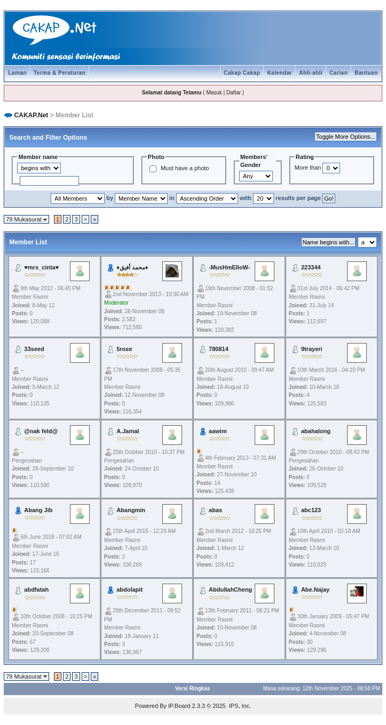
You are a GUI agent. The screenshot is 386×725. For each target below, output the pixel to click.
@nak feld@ (41, 431)
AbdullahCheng (230, 589)
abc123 (311, 510)
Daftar (233, 92)
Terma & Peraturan (59, 73)
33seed (34, 349)
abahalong (315, 431)
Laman (17, 73)
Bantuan (366, 73)
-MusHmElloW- (229, 267)
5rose (124, 349)
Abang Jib (38, 510)
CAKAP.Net (31, 115)
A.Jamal (127, 431)
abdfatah (36, 589)
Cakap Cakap (242, 73)
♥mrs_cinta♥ (41, 267)
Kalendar (279, 73)
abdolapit (129, 589)
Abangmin (130, 510)
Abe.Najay (315, 589)
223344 (311, 267)
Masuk (214, 92)
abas (215, 510)
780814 (219, 349)
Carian (338, 73)
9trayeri (311, 349)
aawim (218, 431)
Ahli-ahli (310, 73)
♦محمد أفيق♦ (132, 267)
